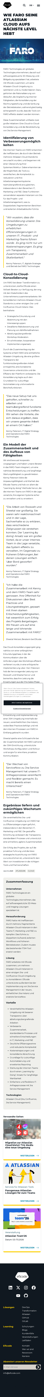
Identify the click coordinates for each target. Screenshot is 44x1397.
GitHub (25, 1318)
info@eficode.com (11, 1373)
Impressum (25, 1386)
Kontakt (26, 1346)
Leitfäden (26, 1340)
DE (30, 5)
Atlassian (20, 871)
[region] (22, 698)
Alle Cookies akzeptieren (22, 703)
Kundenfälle (28, 1333)
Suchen (24, 5)
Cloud (31, 871)
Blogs (24, 1330)
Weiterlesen (29, 1155)
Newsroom (27, 1353)
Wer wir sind (28, 1349)
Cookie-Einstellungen (15, 1390)
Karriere (26, 1356)
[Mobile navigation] (38, 5)
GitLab (25, 1321)
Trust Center (33, 1390)
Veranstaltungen (30, 1337)
